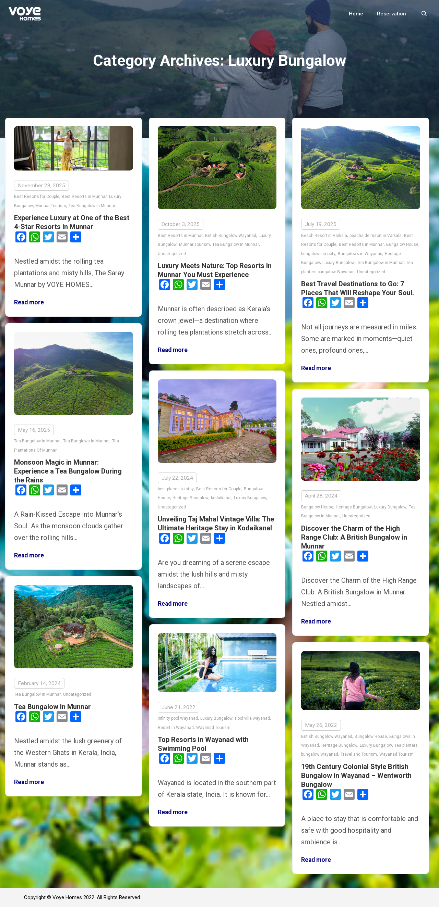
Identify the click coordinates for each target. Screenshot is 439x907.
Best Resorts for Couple (36, 196)
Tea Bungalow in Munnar (92, 205)
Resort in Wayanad (176, 725)
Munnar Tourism (50, 205)
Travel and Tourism (359, 752)
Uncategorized (172, 253)
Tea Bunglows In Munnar (86, 439)
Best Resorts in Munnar (84, 196)
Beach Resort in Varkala (324, 235)
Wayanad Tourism (213, 725)
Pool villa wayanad (252, 716)
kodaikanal (221, 496)
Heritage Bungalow (191, 496)
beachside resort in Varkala (375, 235)
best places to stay (176, 487)
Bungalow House (402, 244)
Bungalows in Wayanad (360, 253)
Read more (29, 302)
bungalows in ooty (318, 253)
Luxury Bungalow (338, 262)
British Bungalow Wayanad (230, 235)
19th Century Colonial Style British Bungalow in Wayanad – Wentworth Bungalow (356, 773)
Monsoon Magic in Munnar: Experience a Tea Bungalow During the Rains (68, 469)
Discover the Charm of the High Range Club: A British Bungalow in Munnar (354, 535)
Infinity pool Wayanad (178, 716)
